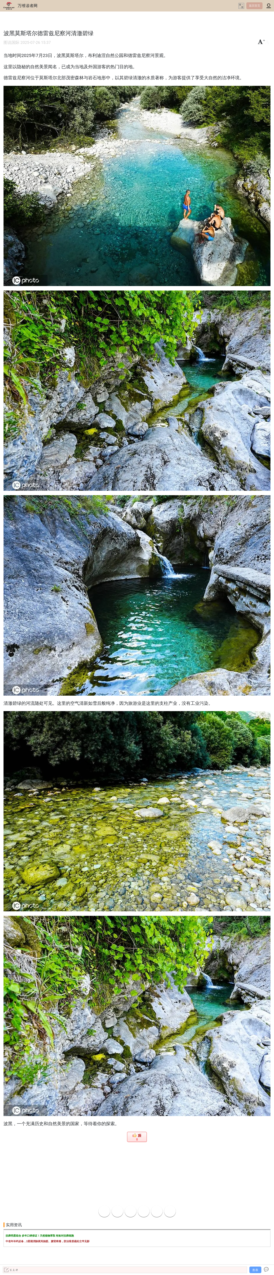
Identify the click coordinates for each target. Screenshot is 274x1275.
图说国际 (11, 42)
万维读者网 (28, 5)
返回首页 (254, 5)
